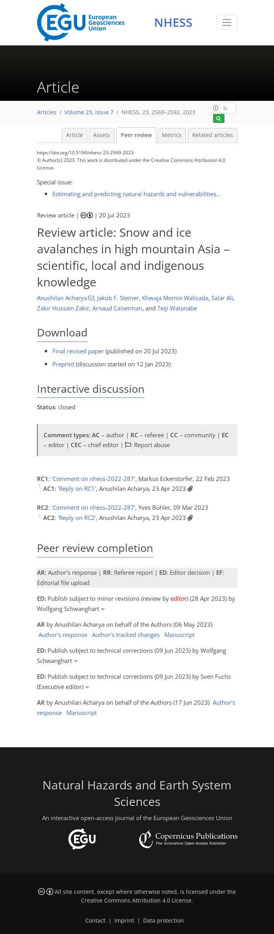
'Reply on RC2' (77, 518)
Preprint (63, 364)
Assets (101, 135)
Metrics (172, 135)
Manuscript (179, 635)
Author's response (63, 635)
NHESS (173, 22)
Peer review (136, 135)
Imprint (124, 920)
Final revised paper (78, 351)
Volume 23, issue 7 (89, 112)
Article (74, 135)
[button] (216, 107)
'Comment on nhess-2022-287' (93, 479)
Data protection (163, 920)
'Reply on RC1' (77, 488)
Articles (47, 112)
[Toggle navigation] (227, 22)
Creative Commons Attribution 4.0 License (136, 900)
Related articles (212, 135)
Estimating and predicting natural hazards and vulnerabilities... (136, 194)
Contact (95, 920)
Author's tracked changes (126, 635)
